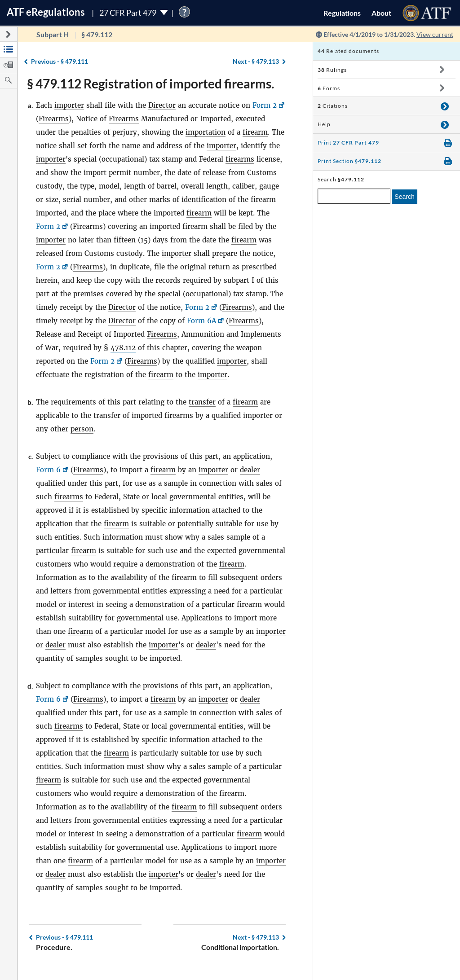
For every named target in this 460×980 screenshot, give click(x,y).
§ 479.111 (59, 61)
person (82, 429)
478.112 (123, 347)
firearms (240, 159)
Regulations (342, 13)
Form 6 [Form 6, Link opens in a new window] (48, 470)
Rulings (332, 69)
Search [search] (404, 196)
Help (324, 124)
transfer (202, 402)
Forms (329, 88)
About (381, 13)
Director (162, 105)
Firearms (54, 118)
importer (69, 105)
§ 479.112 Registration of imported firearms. (150, 83)
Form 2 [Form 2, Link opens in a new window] (264, 105)
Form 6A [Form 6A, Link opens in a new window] (201, 320)
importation (206, 132)
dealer (250, 470)
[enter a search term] (354, 196)
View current (434, 34)
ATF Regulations (46, 12)
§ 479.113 (256, 61)
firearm (255, 132)
